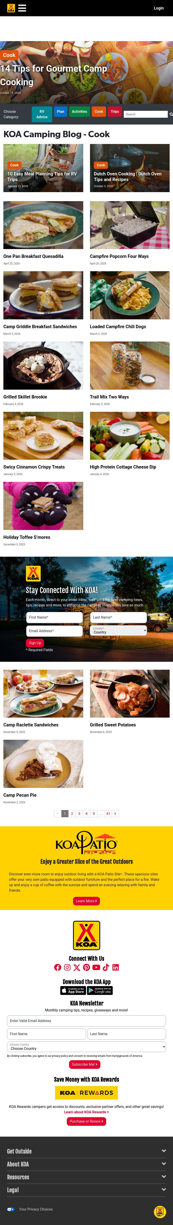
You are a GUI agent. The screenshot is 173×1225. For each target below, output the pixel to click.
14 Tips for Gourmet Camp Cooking (53, 75)
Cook (9, 55)
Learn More (86, 901)
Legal (86, 1190)
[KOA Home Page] (11, 8)
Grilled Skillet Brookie (25, 397)
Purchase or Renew (86, 1121)
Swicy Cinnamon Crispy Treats (34, 467)
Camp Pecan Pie (19, 795)
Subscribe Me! (84, 1064)
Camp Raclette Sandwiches (30, 725)
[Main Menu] (22, 8)
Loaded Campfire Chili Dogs (118, 326)
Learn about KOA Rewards (86, 1112)
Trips (115, 111)
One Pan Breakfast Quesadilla (33, 256)
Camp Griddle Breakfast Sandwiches (40, 326)
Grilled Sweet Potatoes (113, 725)
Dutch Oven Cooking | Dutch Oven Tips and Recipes (128, 176)
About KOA (86, 1164)
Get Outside (86, 1151)
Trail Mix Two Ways (109, 397)
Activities (79, 111)
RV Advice (41, 114)
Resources (86, 1177)
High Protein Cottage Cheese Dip (123, 467)
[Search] (146, 114)
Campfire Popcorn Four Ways (119, 256)
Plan (60, 111)
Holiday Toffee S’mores (26, 537)
